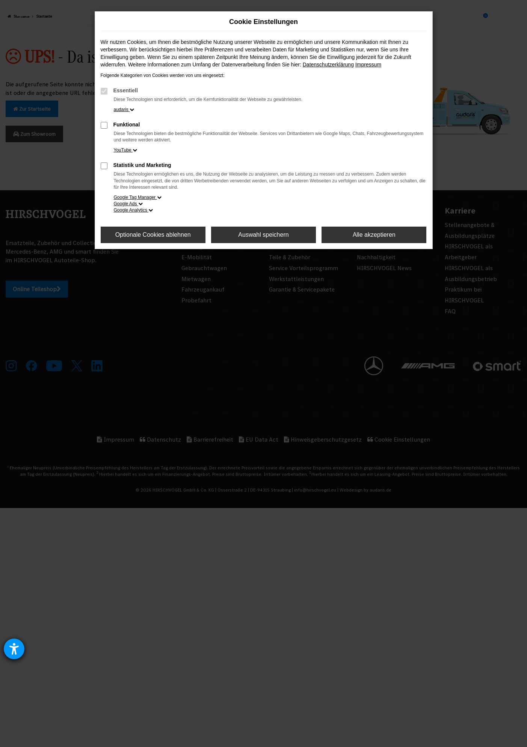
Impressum (368, 65)
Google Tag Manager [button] (138, 197)
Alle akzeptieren (374, 234)
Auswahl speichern (263, 234)
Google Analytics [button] (133, 210)
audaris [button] (124, 109)
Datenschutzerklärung (328, 65)
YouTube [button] (125, 150)
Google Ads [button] (128, 203)
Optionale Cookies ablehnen (153, 234)
